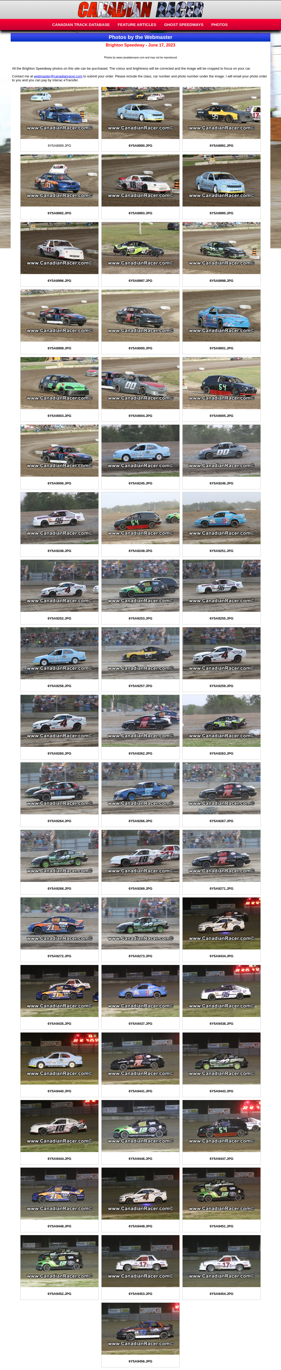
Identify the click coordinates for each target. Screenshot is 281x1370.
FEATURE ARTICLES (137, 24)
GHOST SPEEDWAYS (183, 24)
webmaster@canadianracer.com (58, 76)
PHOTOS (219, 24)
